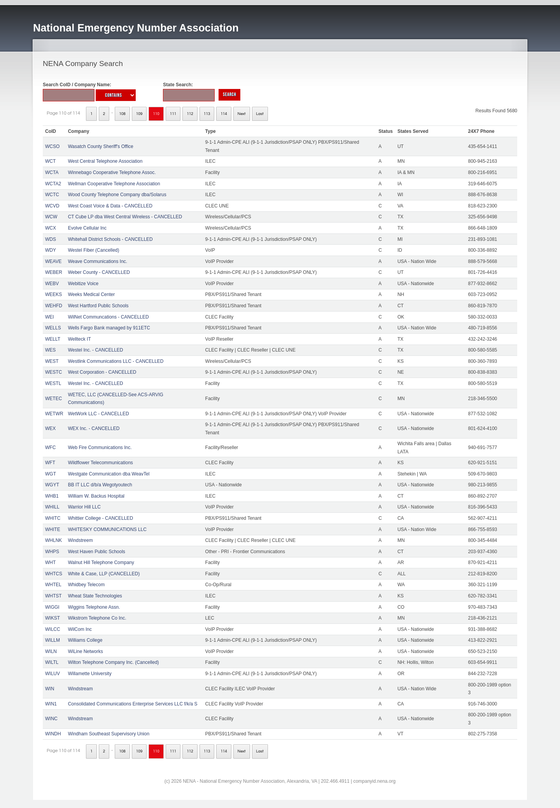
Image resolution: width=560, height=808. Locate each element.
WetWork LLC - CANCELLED (98, 413)
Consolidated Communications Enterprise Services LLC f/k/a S (133, 704)
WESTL (53, 383)
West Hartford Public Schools (98, 305)
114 (223, 114)
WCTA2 (53, 183)
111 (173, 114)
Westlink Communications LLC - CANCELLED (116, 361)
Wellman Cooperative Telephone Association (114, 183)
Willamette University (90, 673)
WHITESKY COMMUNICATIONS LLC (107, 529)
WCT (50, 161)
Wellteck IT (79, 339)
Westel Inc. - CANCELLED (95, 350)
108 (122, 114)
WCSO (52, 146)
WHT (50, 562)
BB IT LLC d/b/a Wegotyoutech (100, 485)
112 (190, 114)
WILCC (52, 629)
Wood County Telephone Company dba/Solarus (117, 194)
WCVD (52, 206)
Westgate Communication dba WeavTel (109, 474)
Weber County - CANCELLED (99, 272)
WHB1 (52, 496)
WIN (49, 688)
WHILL (52, 507)
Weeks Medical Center (91, 294)
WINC (51, 718)
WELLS (53, 328)
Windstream (80, 688)
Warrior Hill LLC (84, 507)
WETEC (53, 398)
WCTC (52, 194)
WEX (50, 428)
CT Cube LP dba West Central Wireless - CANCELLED (125, 216)
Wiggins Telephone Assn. (94, 607)
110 (156, 114)
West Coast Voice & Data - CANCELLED (110, 206)
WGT (50, 474)
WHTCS (53, 573)
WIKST (52, 618)
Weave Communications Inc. (98, 261)
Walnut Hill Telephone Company (101, 562)
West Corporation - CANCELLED (102, 372)
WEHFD (53, 305)
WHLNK (53, 540)
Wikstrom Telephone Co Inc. (97, 618)
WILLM (52, 640)
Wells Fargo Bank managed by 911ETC (109, 328)
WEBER (53, 272)
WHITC (52, 518)
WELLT (52, 339)
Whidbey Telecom (86, 584)
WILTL (51, 662)
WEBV (52, 283)
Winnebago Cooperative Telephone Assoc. (112, 172)
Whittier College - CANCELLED (100, 518)
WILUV (52, 673)
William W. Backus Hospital (96, 496)
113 (207, 114)
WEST (52, 361)
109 (139, 114)
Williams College (85, 640)
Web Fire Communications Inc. (100, 447)
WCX (50, 228)
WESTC (53, 372)
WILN (51, 651)
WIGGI (52, 607)
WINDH (53, 734)
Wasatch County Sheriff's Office (100, 146)
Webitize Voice (83, 283)
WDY (50, 250)
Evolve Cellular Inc (87, 228)
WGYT (52, 485)
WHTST (53, 596)
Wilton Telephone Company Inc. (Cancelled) (113, 662)
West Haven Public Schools (96, 551)
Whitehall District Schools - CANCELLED (110, 239)
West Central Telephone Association (105, 161)
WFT (50, 462)
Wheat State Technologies (95, 596)
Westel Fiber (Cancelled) (93, 250)
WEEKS (53, 294)
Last (260, 114)
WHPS (52, 551)
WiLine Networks (85, 651)
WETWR (54, 413)
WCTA (51, 172)
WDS (50, 239)
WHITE (52, 529)
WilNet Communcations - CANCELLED (108, 317)
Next (242, 114)
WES (50, 350)
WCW (51, 216)
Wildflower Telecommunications (100, 462)
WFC (50, 447)
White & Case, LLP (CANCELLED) (104, 573)
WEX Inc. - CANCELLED (94, 428)
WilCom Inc (80, 629)
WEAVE (53, 261)
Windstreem (80, 540)
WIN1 (51, 704)
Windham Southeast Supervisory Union (108, 734)
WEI (49, 317)
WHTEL (53, 584)
